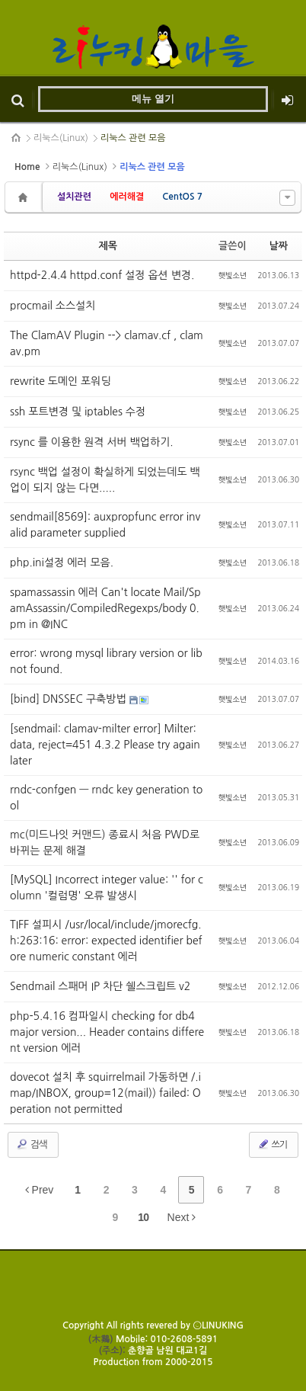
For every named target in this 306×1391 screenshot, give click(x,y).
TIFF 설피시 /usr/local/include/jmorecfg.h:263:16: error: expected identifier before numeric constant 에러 (106, 940)
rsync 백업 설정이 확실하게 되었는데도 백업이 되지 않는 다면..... (105, 479)
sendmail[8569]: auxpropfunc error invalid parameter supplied (105, 524)
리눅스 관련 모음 (133, 138)
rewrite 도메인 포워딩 (60, 381)
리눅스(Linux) (60, 138)
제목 (108, 246)
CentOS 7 (182, 196)
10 (143, 1217)
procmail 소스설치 (53, 305)
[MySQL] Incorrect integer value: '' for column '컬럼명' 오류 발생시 (106, 887)
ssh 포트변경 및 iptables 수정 (77, 411)
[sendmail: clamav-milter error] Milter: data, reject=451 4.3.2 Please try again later (105, 744)
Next (181, 1217)
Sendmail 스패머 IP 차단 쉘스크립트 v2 (100, 986)
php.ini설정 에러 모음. (61, 562)
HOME (16, 138)
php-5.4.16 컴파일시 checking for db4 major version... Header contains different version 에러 (107, 1032)
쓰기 (272, 1144)
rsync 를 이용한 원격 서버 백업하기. (92, 442)
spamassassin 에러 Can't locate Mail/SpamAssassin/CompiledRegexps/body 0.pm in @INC (105, 608)
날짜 (278, 246)
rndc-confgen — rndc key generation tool (106, 797)
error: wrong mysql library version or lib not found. (106, 661)
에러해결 (127, 196)
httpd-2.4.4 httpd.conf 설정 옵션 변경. (102, 275)
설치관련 (74, 196)
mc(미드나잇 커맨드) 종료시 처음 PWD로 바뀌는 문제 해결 (104, 842)
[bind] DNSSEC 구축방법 (69, 699)
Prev (39, 1190)
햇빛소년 (232, 275)
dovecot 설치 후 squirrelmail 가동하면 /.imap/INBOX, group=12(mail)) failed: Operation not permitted (105, 1093)
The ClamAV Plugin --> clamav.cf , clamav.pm (106, 343)
